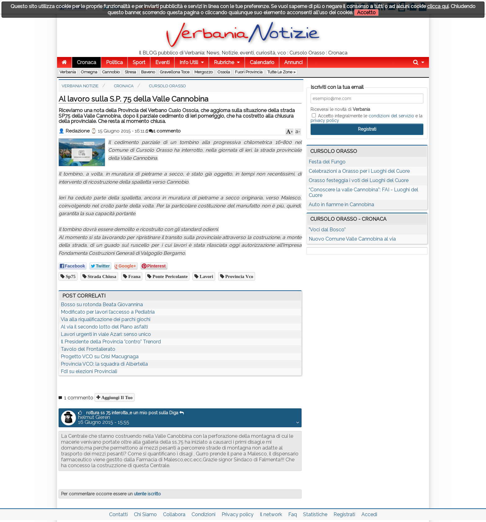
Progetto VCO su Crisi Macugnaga (100, 356)
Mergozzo (203, 72)
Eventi (162, 62)
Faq (292, 514)
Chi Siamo (145, 514)
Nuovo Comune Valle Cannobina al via (352, 239)
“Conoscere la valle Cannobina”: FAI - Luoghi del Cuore (363, 192)
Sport (139, 62)
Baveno (148, 72)
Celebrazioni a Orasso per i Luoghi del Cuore (359, 171)
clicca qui (437, 6)
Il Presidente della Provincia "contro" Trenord (111, 342)
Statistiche (315, 514)
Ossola (224, 72)
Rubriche (224, 62)
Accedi (369, 514)
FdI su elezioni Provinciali (89, 371)
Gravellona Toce (174, 72)
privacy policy (325, 120)
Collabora (174, 514)
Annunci (293, 62)
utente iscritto (147, 493)
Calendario (262, 62)
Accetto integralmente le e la (366, 118)
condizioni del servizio (391, 115)
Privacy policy (238, 514)
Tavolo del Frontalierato (88, 349)
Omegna (89, 72)
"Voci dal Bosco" (327, 230)
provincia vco (238, 276)
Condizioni (203, 514)
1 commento (165, 131)
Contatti (118, 514)
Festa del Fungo (327, 162)
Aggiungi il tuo (116, 397)
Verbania (68, 72)
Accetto (366, 12)
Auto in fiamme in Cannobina (341, 204)
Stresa (130, 72)
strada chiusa (101, 276)
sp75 (70, 276)
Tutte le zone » (281, 72)
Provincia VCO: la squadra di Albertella (104, 364)
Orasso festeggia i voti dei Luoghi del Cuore (359, 180)
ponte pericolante (169, 276)
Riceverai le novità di (340, 109)
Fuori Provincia (249, 72)
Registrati (344, 514)
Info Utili (188, 62)
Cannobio (111, 72)
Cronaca (86, 62)
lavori (205, 276)
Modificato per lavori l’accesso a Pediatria (108, 312)
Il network (271, 514)
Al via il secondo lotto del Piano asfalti (104, 327)
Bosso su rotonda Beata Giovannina (102, 304)
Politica (114, 62)
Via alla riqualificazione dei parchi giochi (105, 319)
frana (133, 276)
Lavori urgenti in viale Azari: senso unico (106, 334)
